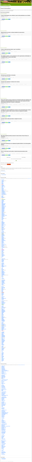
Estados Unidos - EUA (4, 244)
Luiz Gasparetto (3, 422)
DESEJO (2, 224)
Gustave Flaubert (3, 58)
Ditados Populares (3, 387)
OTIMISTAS (3, 304)
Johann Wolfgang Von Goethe (5, 413)
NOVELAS (3, 299)
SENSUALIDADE (3, 336)
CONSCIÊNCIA (26, 113)
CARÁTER (3, 200)
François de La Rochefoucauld (5, 395)
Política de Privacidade (11, 461)
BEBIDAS (6, 114)
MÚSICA (2, 295)
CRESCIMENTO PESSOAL (4, 215)
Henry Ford (3, 403)
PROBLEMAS (3, 319)
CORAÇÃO (3, 212)
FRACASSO (3, 254)
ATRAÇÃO (3, 190)
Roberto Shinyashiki (4, 443)
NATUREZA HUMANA (13, 59)
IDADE (2, 268)
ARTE (2, 187)
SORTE (2, 343)
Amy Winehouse (3, 369)
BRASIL (2, 198)
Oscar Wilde (2, 33)
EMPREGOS (3, 234)
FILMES (2, 251)
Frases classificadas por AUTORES (6, 5)
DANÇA (2, 221)
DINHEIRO (3, 227)
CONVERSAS (3, 210)
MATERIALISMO (3, 287)
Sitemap (8, 461)
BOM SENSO (3, 197)
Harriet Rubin (3, 401)
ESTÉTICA (3, 242)
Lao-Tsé (2, 419)
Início (1, 3)
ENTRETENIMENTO (18, 113)
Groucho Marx (3, 399)
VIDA (2, 355)
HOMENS (2, 265)
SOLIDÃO (3, 342)
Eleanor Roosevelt (3, 388)
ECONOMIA (3, 231)
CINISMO (19, 59)
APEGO (2, 186)
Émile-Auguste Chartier (4, 389)
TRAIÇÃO (3, 349)
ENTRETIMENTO (22, 113)
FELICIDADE (22, 59)
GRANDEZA (3, 260)
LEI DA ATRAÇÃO (3, 280)
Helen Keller (3, 402)
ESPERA (2, 238)
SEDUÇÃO (3, 334)
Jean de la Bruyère (3, 411)
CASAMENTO (3, 201)
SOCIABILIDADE (3, 340)
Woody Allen (3, 453)
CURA (2, 219)
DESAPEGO (3, 223)
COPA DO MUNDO (3, 199)
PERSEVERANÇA (3, 310)
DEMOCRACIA (3, 222)
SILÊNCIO (3, 339)
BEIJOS (2, 196)
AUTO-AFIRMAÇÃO (4, 192)
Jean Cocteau (3, 410)
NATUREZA (3, 297)
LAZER (14, 113)
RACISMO (3, 322)
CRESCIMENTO (3, 214)
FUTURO (2, 256)
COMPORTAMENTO (4, 203)
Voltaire (2, 450)
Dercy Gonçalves (3, 386)
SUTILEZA (27, 104)
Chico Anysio (3, 381)
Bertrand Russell (3, 377)
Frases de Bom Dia (3, 458)
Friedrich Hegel (2, 16)
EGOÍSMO (9, 59)
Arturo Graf (3, 372)
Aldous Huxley (3, 368)
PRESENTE (3, 317)
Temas (3, 6)
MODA (2, 290)
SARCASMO (3, 332)
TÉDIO (2, 351)
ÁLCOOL (9, 113)
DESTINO (2, 225)
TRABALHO (6, 113)
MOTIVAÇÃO (3, 292)
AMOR (2, 184)
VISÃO (2, 357)
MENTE (2, 289)
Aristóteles (3, 371)
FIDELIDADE (3, 250)
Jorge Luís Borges (3, 414)
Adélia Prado (3, 366)
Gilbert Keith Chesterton (4, 397)
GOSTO (2, 259)
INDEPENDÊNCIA (3, 272)
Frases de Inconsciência (6, 8)
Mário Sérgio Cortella (4, 427)
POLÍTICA (3, 314)
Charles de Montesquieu (4, 380)
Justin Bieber (3, 417)
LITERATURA (3, 282)
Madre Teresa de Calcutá (4, 424)
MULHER (2, 293)
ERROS (2, 236)
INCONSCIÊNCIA (25, 59)
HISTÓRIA (3, 263)
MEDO (2, 288)
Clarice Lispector (3, 383)
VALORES (3, 352)
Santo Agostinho (3, 444)
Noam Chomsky (3, 433)
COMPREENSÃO (3, 204)
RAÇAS (2, 323)
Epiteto (2, 390)
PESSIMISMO (2, 60)
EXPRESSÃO (3, 247)
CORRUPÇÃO (3, 213)
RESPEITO (3, 328)
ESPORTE (3, 241)
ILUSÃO (2, 270)
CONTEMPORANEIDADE (15, 104)
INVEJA (2, 275)
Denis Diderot (3, 385)
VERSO (2, 354)
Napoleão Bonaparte (4, 431)
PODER (2, 313)
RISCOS (2, 330)
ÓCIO (2, 301)
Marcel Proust (3, 425)
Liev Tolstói (3, 421)
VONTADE (3, 360)
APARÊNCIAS (3, 185)
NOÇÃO (13, 77)
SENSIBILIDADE (2, 105)
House (2, 406)
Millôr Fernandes (3, 430)
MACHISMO (3, 286)
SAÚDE (16, 59)
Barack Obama (3, 375)
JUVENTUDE (3, 278)
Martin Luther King (3, 428)
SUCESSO (3, 344)
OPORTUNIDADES (3, 302)
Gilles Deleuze (2, 103)
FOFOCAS (3, 253)
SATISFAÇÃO (3, 333)
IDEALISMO (3, 269)
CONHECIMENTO (3, 207)
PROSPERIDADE (3, 320)
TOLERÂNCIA (3, 348)
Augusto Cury (3, 373)
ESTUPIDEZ (6, 59)
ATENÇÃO (3, 188)
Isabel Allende (3, 407)
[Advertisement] (16, 25)
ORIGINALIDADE (3, 303)
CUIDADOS (3, 218)
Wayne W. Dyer (3, 451)
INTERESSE (3, 274)
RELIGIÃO (3, 326)
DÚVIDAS (3, 230)
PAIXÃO (2, 306)
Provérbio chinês (3, 438)
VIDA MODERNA (6, 104)
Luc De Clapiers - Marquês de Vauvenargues (5, 76)
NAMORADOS (3, 296)
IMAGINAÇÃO (3, 271)
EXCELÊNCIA (3, 245)
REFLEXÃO (3, 325)
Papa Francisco (3, 435)
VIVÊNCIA (3, 359)
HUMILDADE (3, 266)
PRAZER (2, 316)
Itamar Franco (3, 408)
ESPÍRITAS (3, 239)
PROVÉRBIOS (3, 321)
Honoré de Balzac (3, 405)
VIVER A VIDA (3, 358)
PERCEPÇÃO (24, 104)
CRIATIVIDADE (3, 216)
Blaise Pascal (3, 378)
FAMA (2, 248)
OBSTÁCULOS (3, 300)
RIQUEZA (3, 329)
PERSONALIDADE (3, 311)
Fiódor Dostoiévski (3, 393)
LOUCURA (3, 284)
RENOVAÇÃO (3, 327)
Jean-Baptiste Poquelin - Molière (5, 412)
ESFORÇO (3, 237)
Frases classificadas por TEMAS (5, 4)
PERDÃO (2, 309)
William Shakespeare (3, 50)
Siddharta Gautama (4, 446)
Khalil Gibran (3, 418)
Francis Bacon (3, 394)
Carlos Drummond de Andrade (5, 379)
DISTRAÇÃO (12, 113)
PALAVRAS (3, 307)
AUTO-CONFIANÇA (4, 193)
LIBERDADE (3, 281)
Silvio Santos (3, 447)
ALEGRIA (3, 181)
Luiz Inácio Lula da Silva (4, 423)
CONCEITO (3, 205)
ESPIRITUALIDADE (4, 240)
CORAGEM (3, 211)
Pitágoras (3, 437)
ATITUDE (2, 189)
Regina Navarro (3, 441)
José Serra (3, 415)
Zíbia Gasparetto (3, 454)
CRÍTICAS (3, 217)
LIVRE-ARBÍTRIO (3, 283)
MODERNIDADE (10, 104)
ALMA (2, 182)
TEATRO (2, 346)
